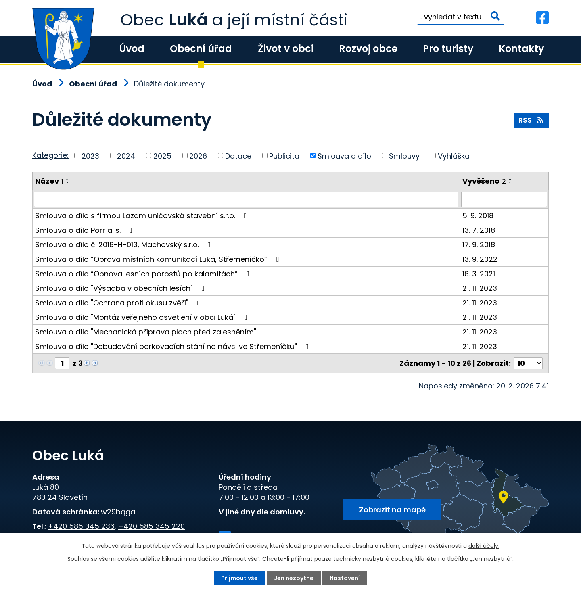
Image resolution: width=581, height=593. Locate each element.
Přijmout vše (239, 578)
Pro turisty (448, 48)
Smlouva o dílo (344, 155)
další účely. (483, 546)
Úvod (131, 48)
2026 (198, 155)
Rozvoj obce (368, 48)
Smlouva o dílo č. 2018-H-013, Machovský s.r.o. (124, 245)
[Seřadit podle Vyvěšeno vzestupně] (510, 179)
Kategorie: (50, 155)
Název (49, 181)
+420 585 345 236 (81, 526)
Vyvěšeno (484, 181)
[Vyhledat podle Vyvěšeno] (504, 199)
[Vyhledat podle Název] (246, 199)
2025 (162, 155)
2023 (90, 155)
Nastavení (345, 578)
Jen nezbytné (293, 578)
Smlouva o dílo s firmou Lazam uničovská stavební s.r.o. (142, 216)
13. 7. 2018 (478, 230)
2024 (126, 155)
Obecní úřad (201, 48)
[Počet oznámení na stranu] (528, 363)
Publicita (284, 155)
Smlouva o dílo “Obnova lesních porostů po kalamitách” (144, 274)
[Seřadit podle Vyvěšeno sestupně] (510, 182)
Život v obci (285, 48)
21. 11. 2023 (479, 288)
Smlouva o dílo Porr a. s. (85, 230)
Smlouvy (404, 155)
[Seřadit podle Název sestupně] (67, 182)
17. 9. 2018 (478, 245)
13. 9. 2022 (479, 259)
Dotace (238, 155)
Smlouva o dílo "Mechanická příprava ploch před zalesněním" (153, 332)
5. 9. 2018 (477, 216)
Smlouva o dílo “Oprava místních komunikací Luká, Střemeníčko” (158, 259)
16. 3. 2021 (478, 274)
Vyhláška (454, 155)
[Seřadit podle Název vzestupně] (67, 179)
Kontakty (521, 48)
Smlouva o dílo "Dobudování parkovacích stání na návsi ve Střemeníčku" (173, 346)
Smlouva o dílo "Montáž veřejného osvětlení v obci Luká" (143, 317)
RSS (531, 120)
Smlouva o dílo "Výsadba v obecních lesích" (121, 288)
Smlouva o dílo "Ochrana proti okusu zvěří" (119, 303)
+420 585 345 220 (151, 526)
